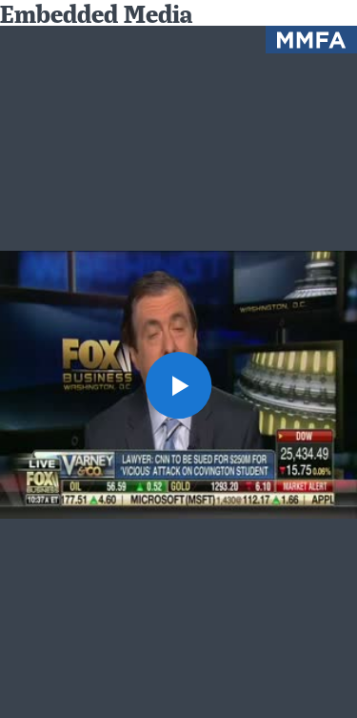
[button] (179, 385)
